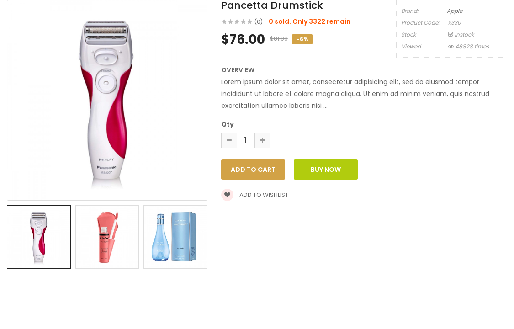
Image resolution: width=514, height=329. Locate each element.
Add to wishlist (254, 195)
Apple (454, 11)
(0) (258, 22)
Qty (227, 124)
